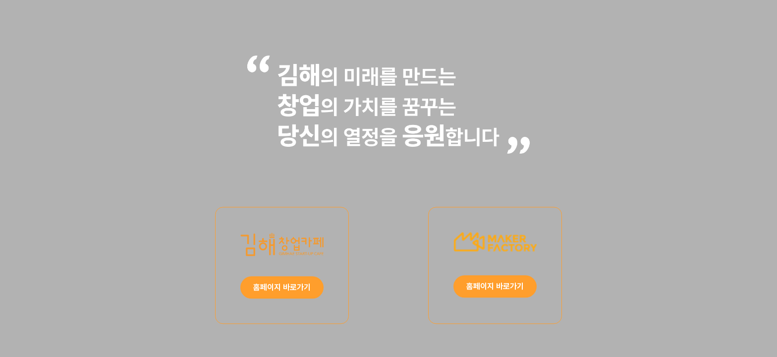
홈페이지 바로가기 (282, 288)
